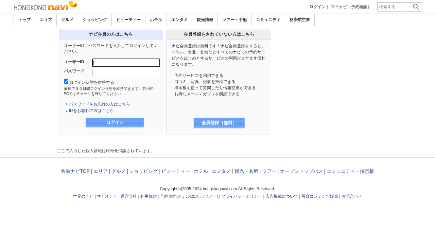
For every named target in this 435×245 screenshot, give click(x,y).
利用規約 (148, 196)
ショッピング (95, 19)
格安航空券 (300, 19)
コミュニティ (268, 19)
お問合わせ (352, 196)
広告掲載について (281, 196)
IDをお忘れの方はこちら (91, 110)
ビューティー (128, 19)
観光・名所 (246, 171)
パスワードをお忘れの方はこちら (99, 104)
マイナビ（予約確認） (351, 6)
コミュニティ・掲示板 (350, 171)
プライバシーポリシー (241, 196)
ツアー (269, 171)
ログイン (317, 6)
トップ (24, 19)
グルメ (67, 19)
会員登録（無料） (219, 122)
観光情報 (205, 19)
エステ (197, 196)
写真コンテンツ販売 (319, 196)
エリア (46, 19)
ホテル (156, 19)
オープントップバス (301, 171)
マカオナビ (107, 196)
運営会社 (129, 196)
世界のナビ (83, 196)
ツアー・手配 (234, 19)
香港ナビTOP (75, 171)
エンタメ (179, 19)
